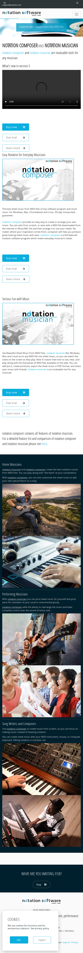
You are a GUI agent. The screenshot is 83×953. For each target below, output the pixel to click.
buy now (15, 127)
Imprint (66, 942)
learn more (15, 148)
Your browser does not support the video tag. (41, 89)
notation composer (20, 45)
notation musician (61, 45)
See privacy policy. (40, 928)
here (44, 443)
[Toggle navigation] (76, 14)
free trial (15, 137)
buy (41, 884)
